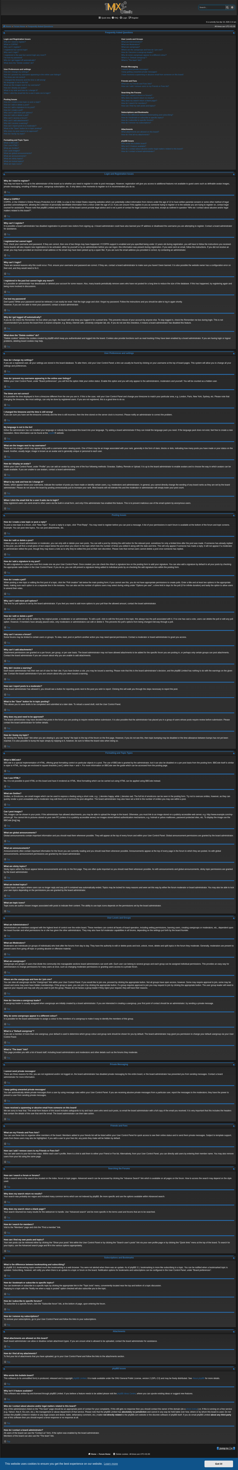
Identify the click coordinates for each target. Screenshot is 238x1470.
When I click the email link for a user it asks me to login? (27, 93)
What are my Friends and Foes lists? (136, 84)
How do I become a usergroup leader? (137, 52)
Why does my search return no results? (137, 98)
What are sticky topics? (13, 158)
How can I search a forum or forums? (136, 95)
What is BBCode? (11, 143)
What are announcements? (15, 156)
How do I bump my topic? (14, 134)
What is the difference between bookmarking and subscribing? (147, 115)
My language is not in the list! (16, 82)
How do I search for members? (134, 103)
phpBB (52, 433)
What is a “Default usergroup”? (134, 58)
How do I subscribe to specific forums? (137, 120)
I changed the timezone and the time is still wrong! (24, 80)
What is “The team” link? (131, 60)
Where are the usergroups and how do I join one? (142, 50)
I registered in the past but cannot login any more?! (25, 55)
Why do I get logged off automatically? (20, 60)
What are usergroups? (130, 47)
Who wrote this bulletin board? (134, 143)
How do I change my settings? (16, 72)
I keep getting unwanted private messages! (139, 72)
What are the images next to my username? (22, 85)
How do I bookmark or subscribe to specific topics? (142, 118)
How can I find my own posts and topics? (138, 106)
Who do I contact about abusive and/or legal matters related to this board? (152, 149)
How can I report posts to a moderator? (20, 126)
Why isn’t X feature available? (133, 146)
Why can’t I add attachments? (16, 120)
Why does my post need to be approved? (21, 131)
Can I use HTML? (11, 145)
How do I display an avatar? (15, 88)
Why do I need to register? (15, 42)
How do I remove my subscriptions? (136, 123)
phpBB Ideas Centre (126, 1393)
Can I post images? (12, 151)
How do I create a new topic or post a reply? (22, 102)
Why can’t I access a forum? (15, 118)
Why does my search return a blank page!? (139, 101)
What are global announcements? (18, 153)
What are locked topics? (14, 161)
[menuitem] (114, 18)
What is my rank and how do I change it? (21, 90)
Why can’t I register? (12, 47)
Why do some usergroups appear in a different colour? (144, 55)
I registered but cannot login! (16, 50)
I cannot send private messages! (134, 69)
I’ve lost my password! (13, 58)
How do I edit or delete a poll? (16, 115)
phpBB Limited (80, 1378)
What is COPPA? (11, 44)
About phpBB (199, 1378)
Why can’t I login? (11, 52)
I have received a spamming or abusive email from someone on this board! (152, 75)
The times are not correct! (14, 77)
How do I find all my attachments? (135, 134)
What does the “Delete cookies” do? (19, 63)
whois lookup (192, 1409)
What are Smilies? (11, 148)
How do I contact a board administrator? (138, 151)
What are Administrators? (131, 42)
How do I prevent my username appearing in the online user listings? (32, 75)
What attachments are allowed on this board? (140, 132)
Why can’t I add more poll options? (18, 113)
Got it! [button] (218, 1463)
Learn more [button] (111, 1463)
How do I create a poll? (13, 110)
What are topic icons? (13, 164)
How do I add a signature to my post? (19, 107)
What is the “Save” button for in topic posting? (23, 128)
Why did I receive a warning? (16, 123)
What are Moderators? (130, 44)
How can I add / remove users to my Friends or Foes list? (145, 86)
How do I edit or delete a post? (16, 105)
